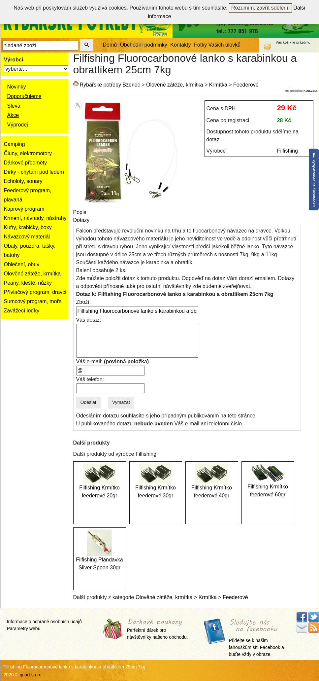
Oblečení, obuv (22, 264)
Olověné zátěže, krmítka (32, 273)
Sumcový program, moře (33, 301)
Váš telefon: (90, 379)
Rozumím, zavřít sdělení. (260, 8)
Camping (14, 144)
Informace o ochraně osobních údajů (44, 621)
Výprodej (17, 124)
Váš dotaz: (88, 320)
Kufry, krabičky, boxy (28, 227)
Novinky (16, 87)
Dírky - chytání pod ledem (34, 172)
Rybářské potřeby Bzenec (110, 85)
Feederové (246, 85)
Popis (79, 212)
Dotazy (81, 220)
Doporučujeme (24, 96)
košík (287, 42)
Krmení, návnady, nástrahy (35, 218)
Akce (13, 115)
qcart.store (31, 674)
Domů (110, 45)
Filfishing (287, 151)
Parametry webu (24, 628)
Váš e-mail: (112, 361)
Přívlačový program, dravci (35, 292)
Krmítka (218, 85)
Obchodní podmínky (143, 45)
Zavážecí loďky (22, 310)
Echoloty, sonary (23, 181)
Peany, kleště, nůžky (28, 283)
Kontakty (180, 45)
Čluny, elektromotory (28, 153)
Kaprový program (24, 209)
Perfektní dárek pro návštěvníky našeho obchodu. (157, 630)
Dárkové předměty (25, 162)
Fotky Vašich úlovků (217, 45)
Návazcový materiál (27, 236)
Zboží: (83, 302)
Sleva (13, 106)
